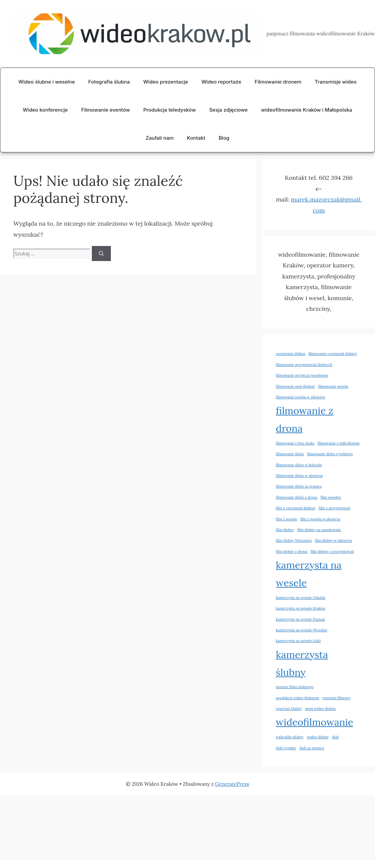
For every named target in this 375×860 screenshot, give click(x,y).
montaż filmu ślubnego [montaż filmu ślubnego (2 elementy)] (295, 687)
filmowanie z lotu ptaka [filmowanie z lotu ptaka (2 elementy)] (295, 443)
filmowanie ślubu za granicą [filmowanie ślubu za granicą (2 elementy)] (299, 486)
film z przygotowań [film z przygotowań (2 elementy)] (334, 508)
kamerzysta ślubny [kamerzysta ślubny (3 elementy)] (302, 663)
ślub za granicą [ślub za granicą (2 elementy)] (312, 748)
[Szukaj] (101, 253)
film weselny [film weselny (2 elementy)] (331, 497)
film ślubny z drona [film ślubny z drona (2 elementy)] (291, 551)
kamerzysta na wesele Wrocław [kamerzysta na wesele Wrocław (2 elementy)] (302, 630)
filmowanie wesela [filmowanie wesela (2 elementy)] (333, 386)
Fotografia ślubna (109, 82)
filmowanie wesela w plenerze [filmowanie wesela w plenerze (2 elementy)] (300, 397)
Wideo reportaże (221, 82)
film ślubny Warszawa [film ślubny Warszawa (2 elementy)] (294, 540)
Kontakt (196, 138)
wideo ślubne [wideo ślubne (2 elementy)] (318, 737)
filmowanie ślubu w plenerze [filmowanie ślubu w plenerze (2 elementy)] (299, 475)
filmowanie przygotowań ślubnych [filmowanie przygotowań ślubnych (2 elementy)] (304, 364)
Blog (224, 138)
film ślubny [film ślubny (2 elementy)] (285, 529)
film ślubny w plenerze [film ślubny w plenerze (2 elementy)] (333, 540)
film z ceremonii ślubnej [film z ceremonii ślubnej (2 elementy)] (295, 508)
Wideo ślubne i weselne (46, 82)
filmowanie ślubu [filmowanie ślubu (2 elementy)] (290, 454)
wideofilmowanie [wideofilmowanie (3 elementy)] (314, 722)
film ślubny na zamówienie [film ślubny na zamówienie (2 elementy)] (319, 529)
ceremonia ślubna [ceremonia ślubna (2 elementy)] (290, 353)
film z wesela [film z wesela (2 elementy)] (286, 519)
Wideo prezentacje (165, 82)
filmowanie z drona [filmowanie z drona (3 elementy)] (304, 419)
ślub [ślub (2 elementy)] (335, 737)
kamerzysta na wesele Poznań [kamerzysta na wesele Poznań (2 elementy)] (300, 619)
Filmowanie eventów (105, 110)
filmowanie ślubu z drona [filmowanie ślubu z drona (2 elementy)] (296, 497)
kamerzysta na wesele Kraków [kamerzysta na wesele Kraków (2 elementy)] (300, 608)
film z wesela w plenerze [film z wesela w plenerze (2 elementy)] (320, 519)
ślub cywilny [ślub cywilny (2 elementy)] (286, 748)
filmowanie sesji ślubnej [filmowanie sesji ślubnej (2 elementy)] (295, 386)
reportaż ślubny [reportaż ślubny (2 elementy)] (289, 708)
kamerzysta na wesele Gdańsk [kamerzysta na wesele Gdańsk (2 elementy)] (300, 597)
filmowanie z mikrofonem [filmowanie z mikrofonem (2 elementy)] (339, 443)
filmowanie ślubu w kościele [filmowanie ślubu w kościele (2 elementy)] (299, 465)
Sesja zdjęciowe (228, 110)
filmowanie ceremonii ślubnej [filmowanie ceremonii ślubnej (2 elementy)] (332, 353)
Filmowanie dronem (277, 82)
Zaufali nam (160, 138)
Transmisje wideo (336, 82)
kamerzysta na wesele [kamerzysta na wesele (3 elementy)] (309, 574)
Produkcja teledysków (169, 110)
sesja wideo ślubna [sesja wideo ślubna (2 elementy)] (320, 708)
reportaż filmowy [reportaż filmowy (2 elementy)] (336, 698)
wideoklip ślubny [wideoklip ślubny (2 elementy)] (290, 737)
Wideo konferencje (45, 110)
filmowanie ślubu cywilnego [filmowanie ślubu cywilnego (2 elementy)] (330, 454)
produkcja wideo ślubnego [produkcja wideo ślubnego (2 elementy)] (297, 698)
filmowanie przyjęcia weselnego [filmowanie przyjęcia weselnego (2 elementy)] (302, 375)
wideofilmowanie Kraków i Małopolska (306, 110)
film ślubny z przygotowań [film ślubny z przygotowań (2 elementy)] (332, 551)
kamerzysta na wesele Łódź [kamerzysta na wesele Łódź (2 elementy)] (298, 640)
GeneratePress (232, 784)
